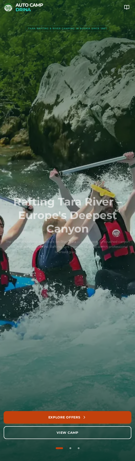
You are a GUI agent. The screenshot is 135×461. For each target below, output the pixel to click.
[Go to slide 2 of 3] (70, 448)
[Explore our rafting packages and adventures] (67, 417)
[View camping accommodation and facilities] (67, 432)
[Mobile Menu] (126, 7)
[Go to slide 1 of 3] (59, 448)
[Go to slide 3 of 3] (78, 448)
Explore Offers (67, 417)
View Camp (67, 433)
